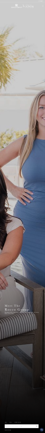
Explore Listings (8, 429)
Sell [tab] (10, 422)
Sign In (41, 1)
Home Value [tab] (18, 422)
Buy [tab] (6, 422)
